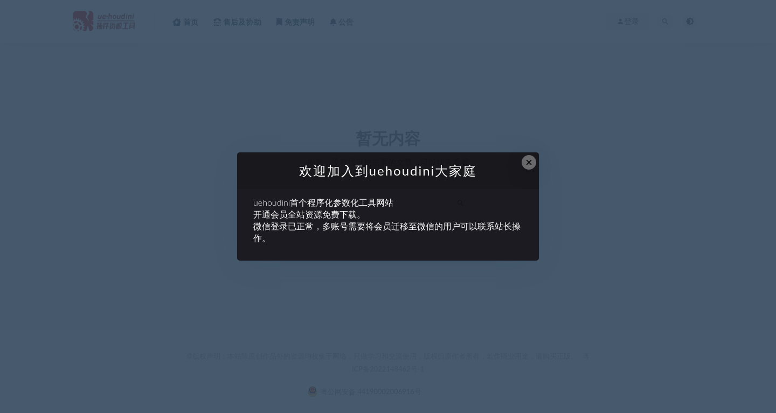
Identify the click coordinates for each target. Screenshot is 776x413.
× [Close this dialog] (528, 162)
